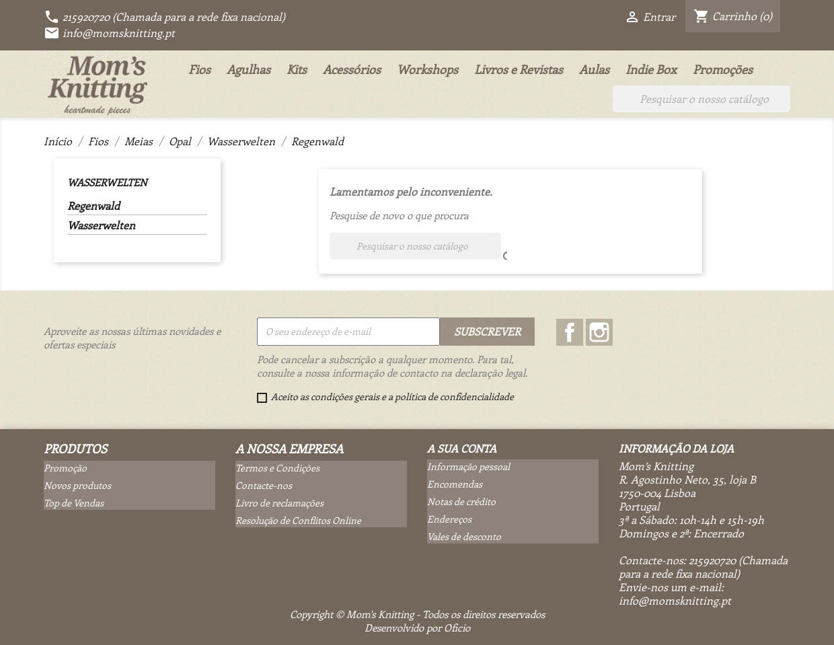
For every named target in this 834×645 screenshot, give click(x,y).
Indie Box (651, 69)
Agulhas (248, 69)
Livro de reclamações (279, 502)
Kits (297, 69)
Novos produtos (77, 485)
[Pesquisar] (701, 98)
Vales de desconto (464, 536)
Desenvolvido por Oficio (417, 627)
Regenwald (93, 206)
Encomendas (454, 484)
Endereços (449, 519)
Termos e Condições (277, 467)
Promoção (65, 467)
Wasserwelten (107, 182)
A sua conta (461, 448)
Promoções (723, 69)
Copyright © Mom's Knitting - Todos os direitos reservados (417, 614)
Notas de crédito (461, 501)
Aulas (594, 69)
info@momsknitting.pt (109, 33)
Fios (199, 69)
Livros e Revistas (518, 69)
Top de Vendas (74, 502)
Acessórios (352, 69)
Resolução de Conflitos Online (298, 520)
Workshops (427, 69)
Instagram (599, 332)
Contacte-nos (263, 485)
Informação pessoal (468, 466)
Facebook (569, 332)
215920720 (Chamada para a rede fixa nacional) (164, 16)
